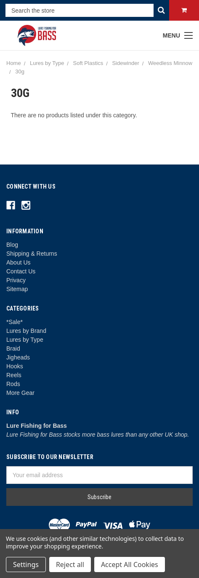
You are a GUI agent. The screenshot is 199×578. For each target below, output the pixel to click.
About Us (18, 262)
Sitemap (17, 289)
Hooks (14, 366)
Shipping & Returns (31, 253)
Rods (13, 384)
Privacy (16, 280)
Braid (13, 348)
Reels (13, 375)
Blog (12, 244)
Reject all (70, 564)
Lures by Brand (26, 330)
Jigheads (18, 357)
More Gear (20, 392)
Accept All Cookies (129, 564)
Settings (26, 564)
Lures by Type (24, 339)
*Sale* (14, 322)
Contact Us (20, 271)
